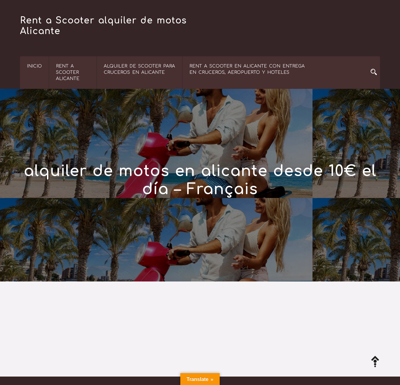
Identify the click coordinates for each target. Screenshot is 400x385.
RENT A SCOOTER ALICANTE (67, 72)
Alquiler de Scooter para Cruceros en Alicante (139, 69)
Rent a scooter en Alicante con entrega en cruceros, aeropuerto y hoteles (247, 69)
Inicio (34, 66)
